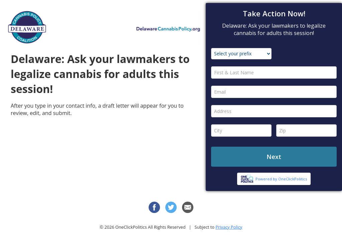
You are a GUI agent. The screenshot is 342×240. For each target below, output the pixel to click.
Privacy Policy (228, 227)
